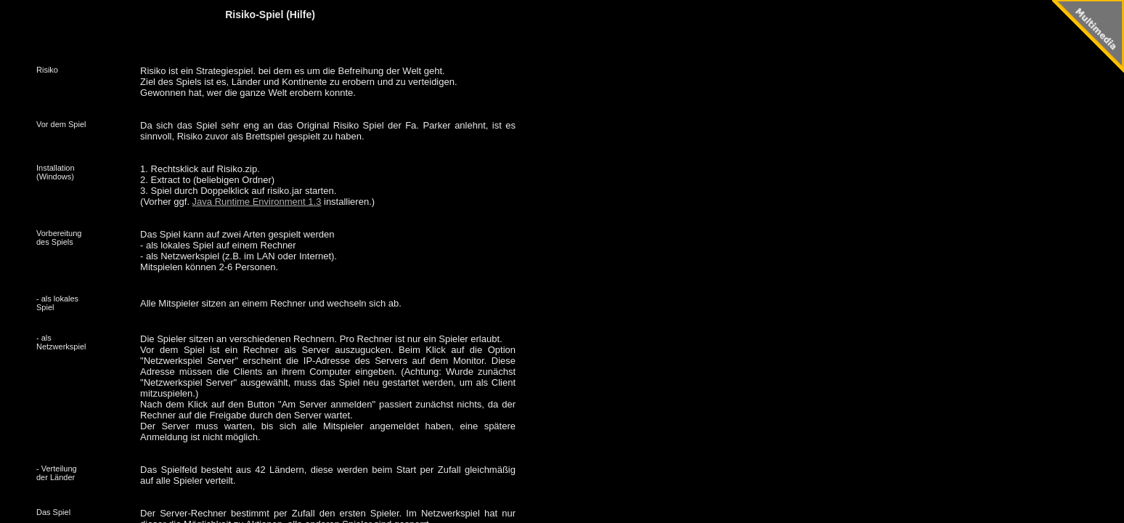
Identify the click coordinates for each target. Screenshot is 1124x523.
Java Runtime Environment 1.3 (257, 201)
